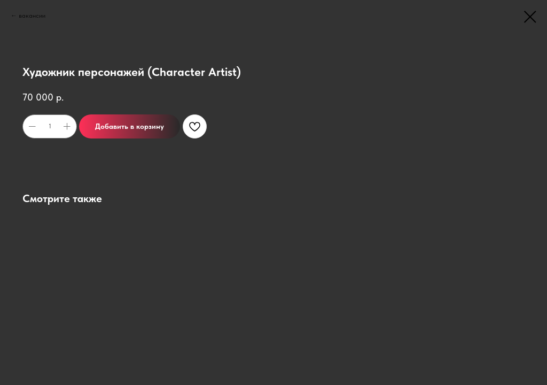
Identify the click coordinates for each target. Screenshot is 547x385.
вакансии (32, 15)
